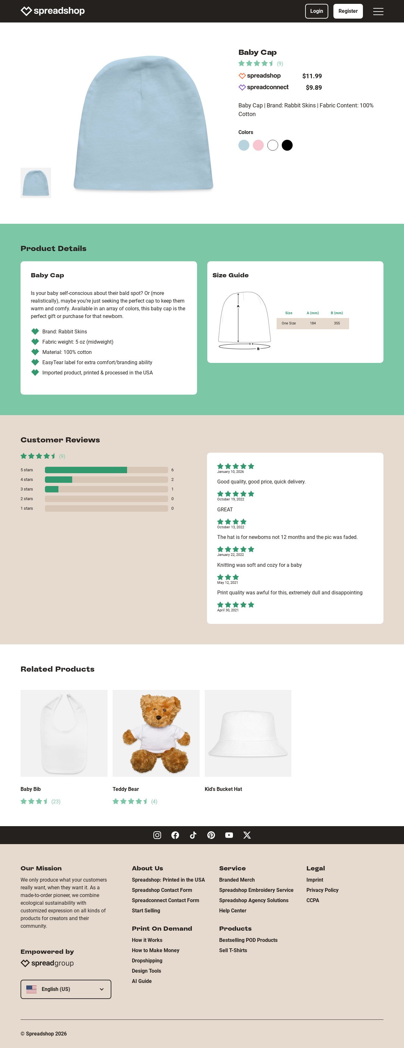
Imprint (314, 880)
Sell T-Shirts (233, 950)
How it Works (147, 940)
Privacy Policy (322, 890)
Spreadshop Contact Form (162, 890)
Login (316, 11)
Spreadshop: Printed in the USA (168, 880)
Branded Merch (237, 880)
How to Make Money (155, 950)
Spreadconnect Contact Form (165, 900)
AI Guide (142, 981)
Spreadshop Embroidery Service (256, 890)
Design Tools (146, 971)
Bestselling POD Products (248, 940)
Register (348, 11)
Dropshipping (147, 961)
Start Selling (146, 911)
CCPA (312, 900)
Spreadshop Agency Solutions (253, 900)
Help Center (232, 911)
